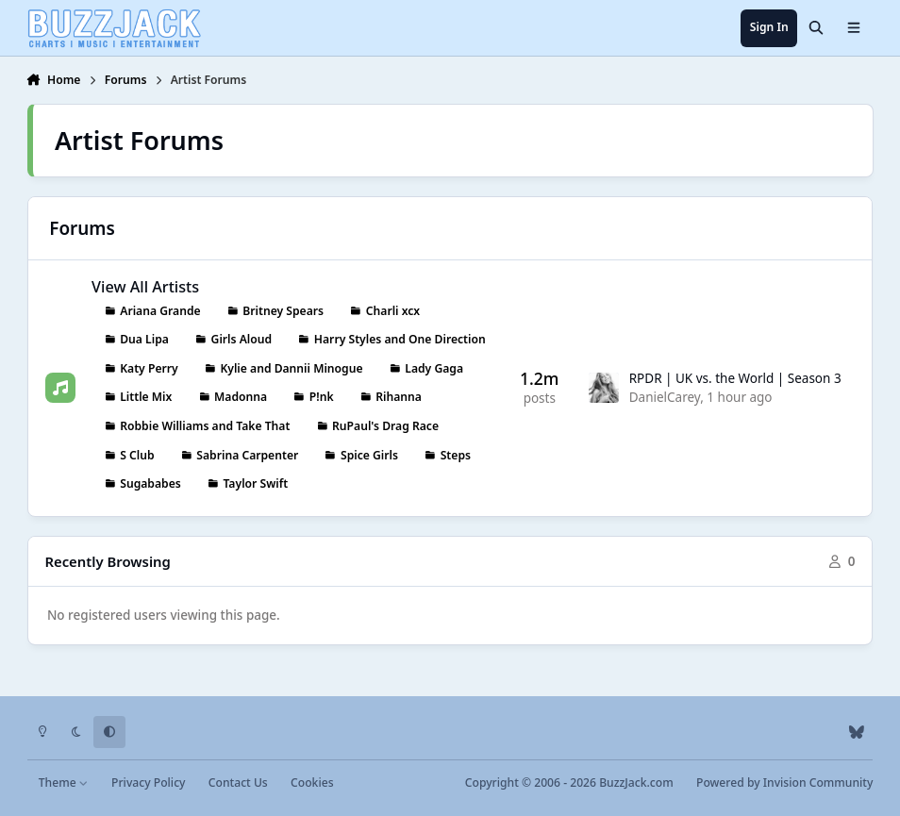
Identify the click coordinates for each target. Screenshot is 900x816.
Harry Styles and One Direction (399, 340)
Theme (64, 782)
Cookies (312, 782)
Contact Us (238, 782)
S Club (137, 455)
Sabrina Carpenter (247, 455)
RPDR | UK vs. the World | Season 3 (734, 378)
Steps (455, 455)
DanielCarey (663, 398)
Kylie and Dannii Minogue (291, 368)
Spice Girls (369, 455)
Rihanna (398, 398)
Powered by (784, 782)
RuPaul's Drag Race (385, 426)
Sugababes (150, 484)
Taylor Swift (255, 484)
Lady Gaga (434, 368)
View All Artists (145, 286)
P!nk (320, 398)
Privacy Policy (148, 782)
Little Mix (146, 398)
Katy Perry (148, 368)
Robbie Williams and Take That (205, 426)
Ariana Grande (160, 311)
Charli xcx (392, 311)
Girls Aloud (241, 340)
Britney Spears (283, 311)
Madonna (240, 398)
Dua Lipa (144, 340)
